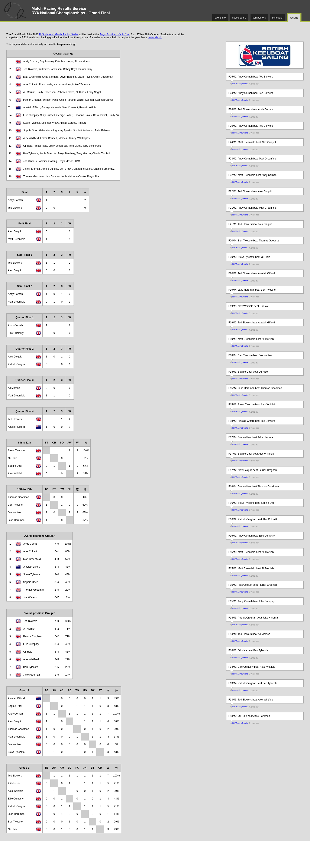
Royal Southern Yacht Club (115, 34)
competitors (259, 17)
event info (220, 17)
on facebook (155, 37)
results (294, 17)
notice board (239, 17)
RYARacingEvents (240, 84)
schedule (277, 17)
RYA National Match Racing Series (58, 34)
